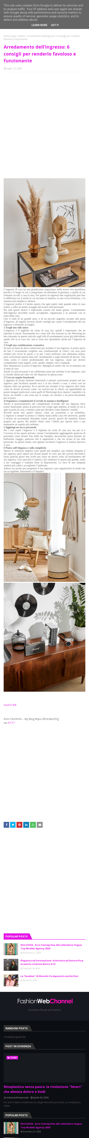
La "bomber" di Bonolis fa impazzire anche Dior (50, 976)
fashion (21, 36)
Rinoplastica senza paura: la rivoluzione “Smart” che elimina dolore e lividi (43, 1089)
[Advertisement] (44, 883)
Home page (10, 36)
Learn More (39, 25)
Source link (10, 705)
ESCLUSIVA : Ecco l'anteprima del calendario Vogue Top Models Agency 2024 (51, 946)
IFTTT (11, 722)
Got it (55, 25)
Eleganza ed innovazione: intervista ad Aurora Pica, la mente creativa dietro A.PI (52, 962)
